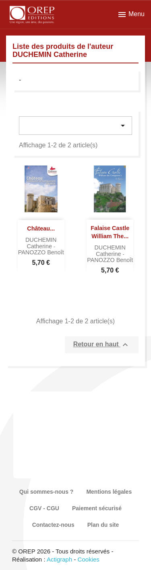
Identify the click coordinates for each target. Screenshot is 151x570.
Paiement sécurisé (97, 508)
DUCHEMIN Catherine (41, 243)
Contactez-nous (53, 525)
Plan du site (103, 525)
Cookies (88, 559)
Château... (41, 228)
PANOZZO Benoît (41, 252)
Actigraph (59, 559)
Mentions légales (109, 491)
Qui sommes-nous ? (46, 491)
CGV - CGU (44, 508)
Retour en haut (101, 345)
